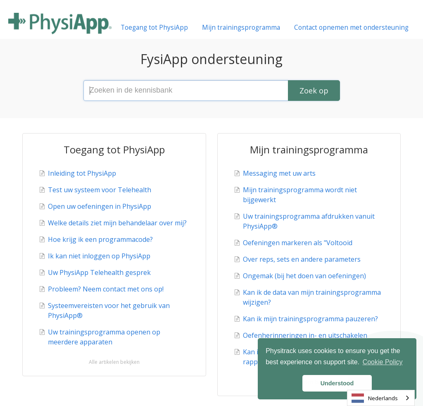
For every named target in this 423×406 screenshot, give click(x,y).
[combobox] (381, 398)
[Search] (314, 90)
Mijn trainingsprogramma (241, 27)
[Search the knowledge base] (211, 90)
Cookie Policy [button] (383, 361)
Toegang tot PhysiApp (154, 27)
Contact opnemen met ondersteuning (351, 27)
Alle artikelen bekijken (114, 361)
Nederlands (375, 398)
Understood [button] (337, 383)
